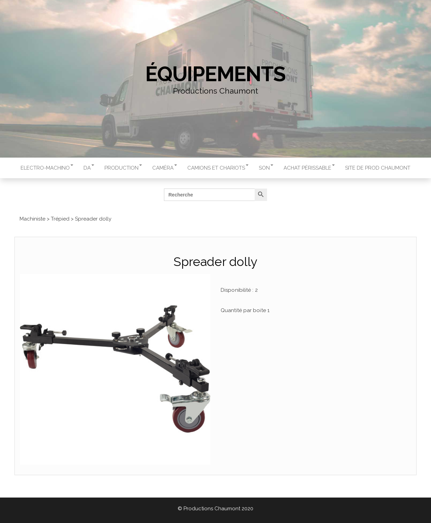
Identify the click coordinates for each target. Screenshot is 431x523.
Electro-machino (47, 167)
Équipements (215, 74)
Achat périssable (309, 167)
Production (123, 167)
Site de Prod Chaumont (377, 168)
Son (266, 167)
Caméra (164, 167)
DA (89, 167)
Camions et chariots (217, 167)
